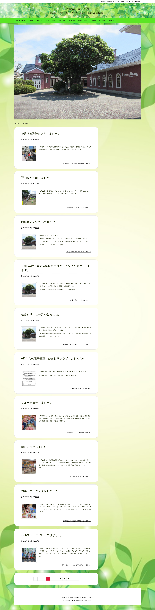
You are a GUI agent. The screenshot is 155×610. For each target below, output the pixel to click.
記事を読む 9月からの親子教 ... (80, 392)
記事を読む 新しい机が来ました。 (80, 481)
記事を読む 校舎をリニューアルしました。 (77, 348)
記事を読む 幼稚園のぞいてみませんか (78, 255)
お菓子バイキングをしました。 (41, 495)
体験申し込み (124, 1)
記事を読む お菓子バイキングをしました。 (77, 525)
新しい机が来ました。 (35, 451)
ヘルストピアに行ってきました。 (42, 539)
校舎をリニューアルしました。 (41, 318)
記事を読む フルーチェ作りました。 (79, 437)
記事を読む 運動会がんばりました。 (79, 211)
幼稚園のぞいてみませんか (38, 225)
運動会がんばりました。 (36, 180)
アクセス (116, 1)
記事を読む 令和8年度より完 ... (80, 304)
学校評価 (109, 1)
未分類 (36, 142)
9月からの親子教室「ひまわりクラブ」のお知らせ (53, 362)
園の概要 (103, 1)
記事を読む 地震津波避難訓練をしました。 (77, 166)
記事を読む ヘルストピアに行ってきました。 (76, 570)
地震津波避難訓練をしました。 (40, 136)
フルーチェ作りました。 (36, 406)
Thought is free (87, 605)
